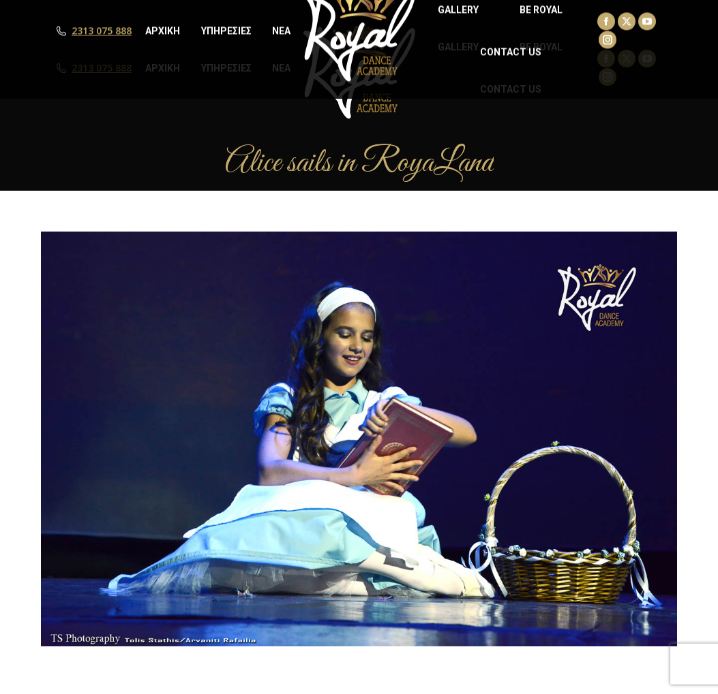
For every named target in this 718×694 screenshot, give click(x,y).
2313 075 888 (102, 68)
